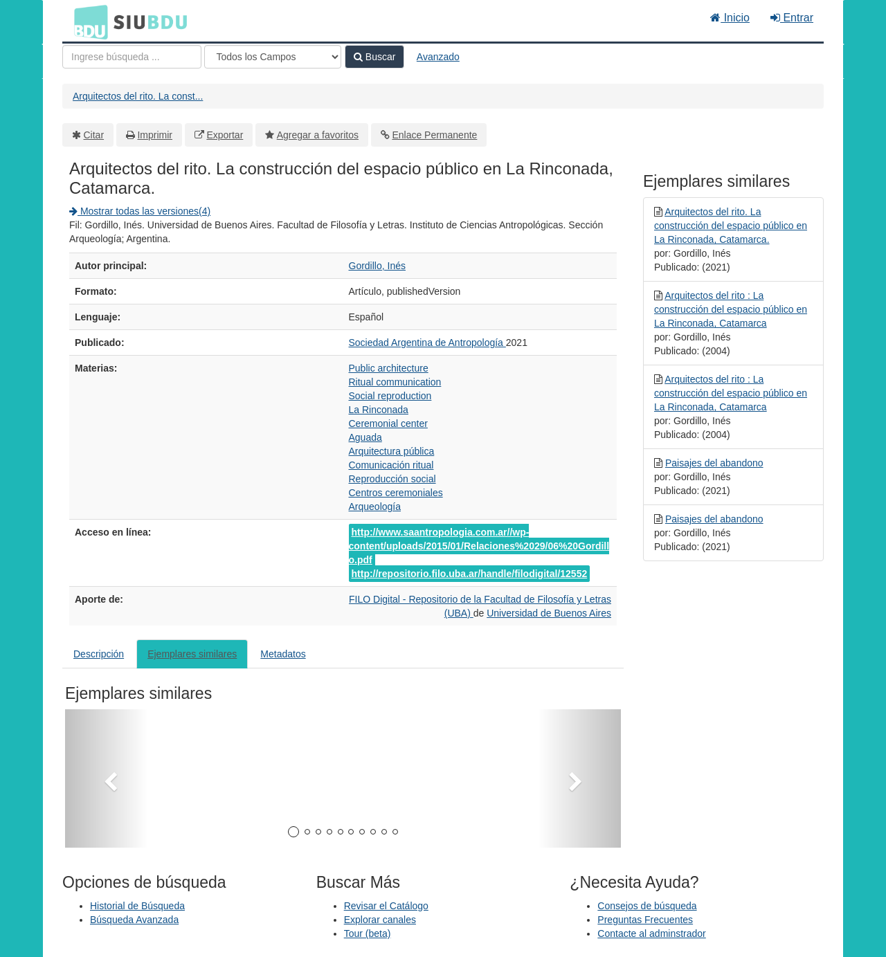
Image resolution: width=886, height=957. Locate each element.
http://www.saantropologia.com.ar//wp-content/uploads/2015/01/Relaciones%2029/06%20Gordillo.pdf (479, 546)
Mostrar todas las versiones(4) (139, 211)
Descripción (98, 653)
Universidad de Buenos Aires (549, 613)
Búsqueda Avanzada (134, 919)
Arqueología (375, 506)
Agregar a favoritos (318, 134)
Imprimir (154, 134)
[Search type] (272, 57)
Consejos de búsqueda (646, 905)
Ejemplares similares (192, 653)
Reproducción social (392, 478)
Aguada (365, 437)
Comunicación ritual (391, 465)
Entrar (791, 18)
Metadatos (282, 653)
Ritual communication (395, 382)
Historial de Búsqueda (137, 905)
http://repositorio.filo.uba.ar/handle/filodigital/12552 (470, 573)
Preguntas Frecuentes (645, 919)
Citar (94, 134)
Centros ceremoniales (396, 492)
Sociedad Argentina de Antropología (427, 342)
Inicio (730, 18)
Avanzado (438, 56)
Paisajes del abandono (714, 462)
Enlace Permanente (434, 134)
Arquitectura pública (392, 451)
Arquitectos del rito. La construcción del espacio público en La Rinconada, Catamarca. (730, 225)
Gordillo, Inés (377, 265)
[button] (106, 778)
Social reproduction (390, 395)
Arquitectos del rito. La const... (138, 96)
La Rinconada (378, 409)
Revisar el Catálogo (386, 905)
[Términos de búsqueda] (131, 57)
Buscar (374, 56)
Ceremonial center (388, 423)
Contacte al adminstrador (651, 933)
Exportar (224, 134)
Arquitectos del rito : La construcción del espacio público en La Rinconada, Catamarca (730, 309)
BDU (87, 21)
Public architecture (388, 368)
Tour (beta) (367, 933)
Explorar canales (380, 919)
